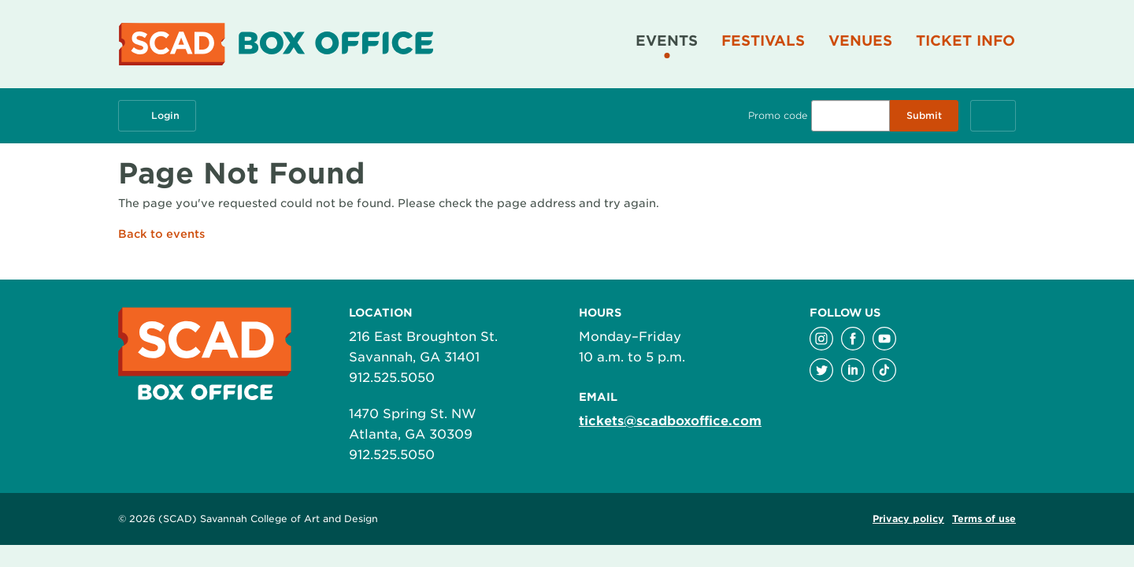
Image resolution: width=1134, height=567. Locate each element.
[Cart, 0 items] (993, 116)
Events (667, 40)
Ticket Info (965, 40)
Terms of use (984, 518)
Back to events (161, 234)
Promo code (777, 115)
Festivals (763, 40)
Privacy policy (908, 518)
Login (157, 115)
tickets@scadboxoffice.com (670, 420)
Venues (860, 40)
